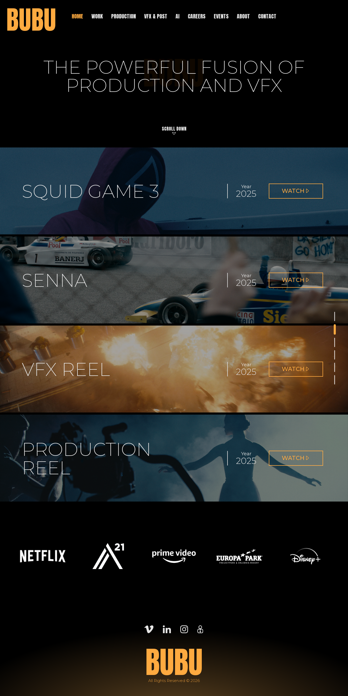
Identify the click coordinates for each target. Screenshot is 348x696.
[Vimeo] (148, 628)
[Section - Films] (334, 379)
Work (97, 16)
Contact (267, 16)
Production (123, 16)
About (243, 16)
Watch (299, 193)
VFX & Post (155, 16)
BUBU (31, 19)
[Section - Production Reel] (334, 367)
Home (77, 16)
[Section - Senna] (334, 342)
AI (177, 16)
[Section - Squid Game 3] (335, 329)
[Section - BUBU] (334, 316)
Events (221, 16)
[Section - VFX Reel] (334, 355)
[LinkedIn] (167, 628)
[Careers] (200, 628)
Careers (196, 16)
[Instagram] (184, 628)
